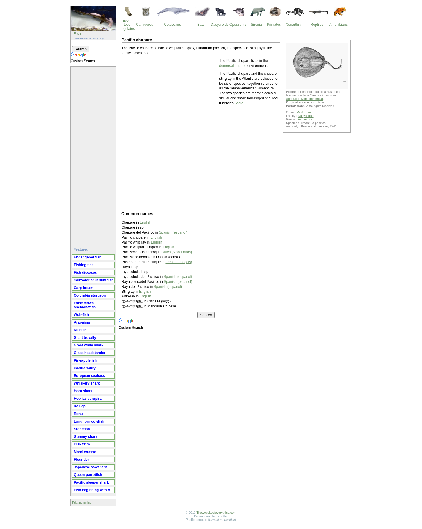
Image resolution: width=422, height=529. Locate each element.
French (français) (178, 262)
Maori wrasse (85, 452)
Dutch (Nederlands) (176, 252)
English (156, 242)
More (239, 103)
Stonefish (82, 429)
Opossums (237, 25)
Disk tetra (82, 444)
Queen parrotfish (88, 475)
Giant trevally (85, 338)
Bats (200, 25)
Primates (274, 25)
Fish (77, 34)
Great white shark (88, 345)
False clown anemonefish (85, 305)
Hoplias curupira (88, 399)
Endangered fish (87, 257)
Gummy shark (85, 437)
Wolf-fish (81, 315)
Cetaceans (172, 25)
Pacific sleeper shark (91, 482)
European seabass (89, 376)
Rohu (78, 414)
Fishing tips (83, 265)
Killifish (80, 330)
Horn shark (83, 391)
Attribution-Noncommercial (304, 99)
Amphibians (338, 25)
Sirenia (256, 25)
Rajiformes (304, 112)
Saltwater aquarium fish (93, 280)
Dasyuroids (219, 25)
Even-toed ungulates (127, 24)
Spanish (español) (178, 277)
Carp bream (83, 288)
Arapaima (82, 322)
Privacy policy (81, 502)
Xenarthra (293, 25)
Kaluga (80, 406)
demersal (226, 66)
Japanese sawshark (90, 467)
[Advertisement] (94, 154)
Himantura (305, 119)
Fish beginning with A (92, 490)
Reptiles (317, 25)
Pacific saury (85, 368)
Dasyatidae (305, 116)
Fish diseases (85, 273)
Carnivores (144, 25)
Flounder (81, 459)
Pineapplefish (85, 360)
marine (241, 66)
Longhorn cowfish (89, 421)
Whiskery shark (87, 383)
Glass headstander (89, 353)
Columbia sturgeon (90, 295)
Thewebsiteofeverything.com (216, 512)
